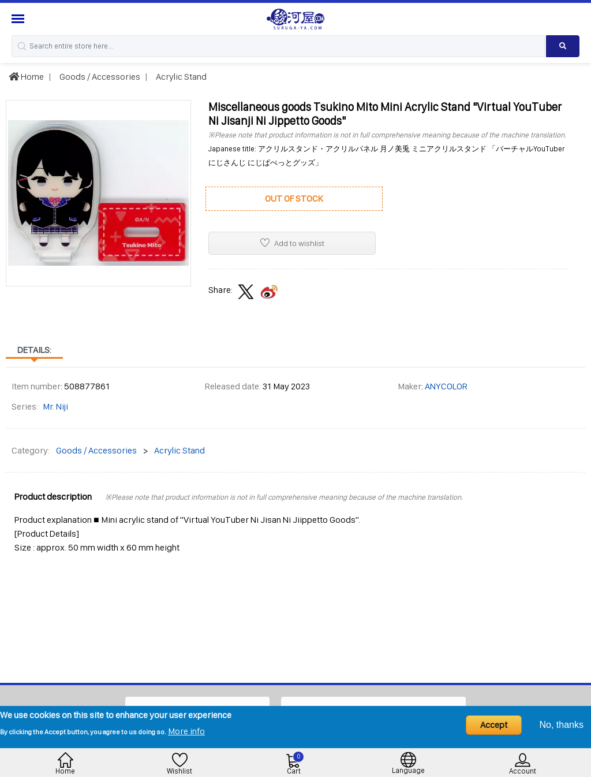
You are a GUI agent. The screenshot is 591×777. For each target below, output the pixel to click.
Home (26, 76)
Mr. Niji (55, 406)
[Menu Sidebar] (19, 19)
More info (186, 731)
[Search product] (562, 46)
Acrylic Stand (180, 76)
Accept (493, 724)
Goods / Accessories (99, 76)
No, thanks (561, 725)
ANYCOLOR (446, 386)
